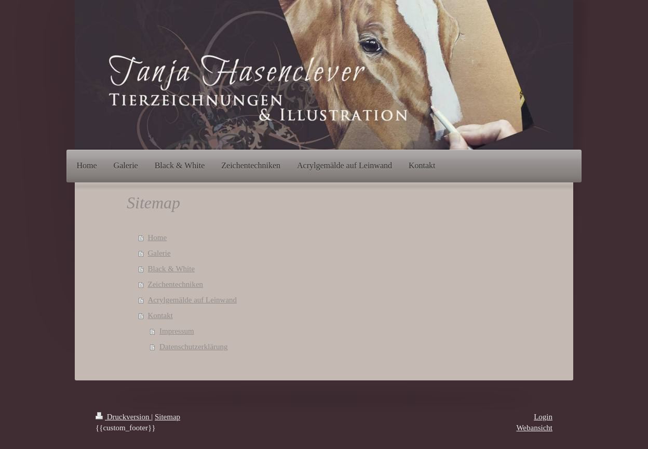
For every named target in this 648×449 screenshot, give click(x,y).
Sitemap (167, 417)
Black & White (171, 269)
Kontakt (160, 315)
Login (543, 417)
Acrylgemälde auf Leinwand (192, 300)
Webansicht (534, 428)
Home (157, 237)
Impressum (176, 331)
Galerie (159, 253)
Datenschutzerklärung (193, 346)
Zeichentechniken (176, 284)
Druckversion (123, 417)
